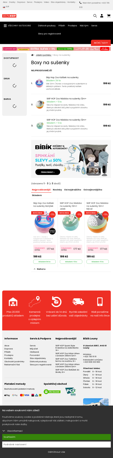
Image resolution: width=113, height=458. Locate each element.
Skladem (37, 195)
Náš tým (84, 25)
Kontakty (71, 2)
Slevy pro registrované (49, 33)
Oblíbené (34, 352)
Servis (29, 2)
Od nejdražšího (72, 189)
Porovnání (35, 355)
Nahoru (39, 269)
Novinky (57, 189)
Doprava (21, 2)
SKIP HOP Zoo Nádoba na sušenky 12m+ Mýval (97, 206)
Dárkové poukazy (47, 25)
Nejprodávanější (41, 189)
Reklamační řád (12, 364)
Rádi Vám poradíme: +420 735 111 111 (94, 5)
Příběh (62, 25)
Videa (46, 2)
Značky (12, 2)
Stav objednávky (58, 2)
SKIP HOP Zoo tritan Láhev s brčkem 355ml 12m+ (67, 354)
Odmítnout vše (56, 451)
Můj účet (34, 348)
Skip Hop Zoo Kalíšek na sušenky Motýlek (43, 205)
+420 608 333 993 (91, 362)
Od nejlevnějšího (92, 189)
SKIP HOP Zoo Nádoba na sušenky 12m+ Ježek (71, 206)
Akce (5, 2)
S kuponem (40, 248)
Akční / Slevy (101, 42)
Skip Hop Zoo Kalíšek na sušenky (62, 77)
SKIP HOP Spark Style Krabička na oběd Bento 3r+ (67, 348)
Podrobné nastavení (15, 444)
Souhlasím (9, 436)
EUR (6, 7)
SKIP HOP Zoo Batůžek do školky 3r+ (67, 371)
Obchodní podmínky (14, 361)
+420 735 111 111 (89, 356)
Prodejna (38, 2)
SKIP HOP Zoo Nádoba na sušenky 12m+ (66, 98)
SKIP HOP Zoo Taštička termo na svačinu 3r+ (66, 360)
